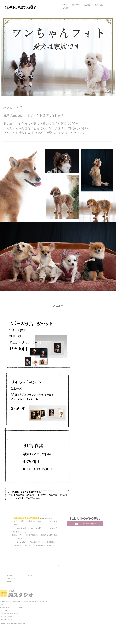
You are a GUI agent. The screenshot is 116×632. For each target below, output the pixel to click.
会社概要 (65, 8)
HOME (64, 5)
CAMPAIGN (11, 578)
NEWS (9, 582)
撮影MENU (76, 5)
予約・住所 (99, 5)
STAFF (73, 576)
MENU (30, 576)
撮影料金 (87, 5)
